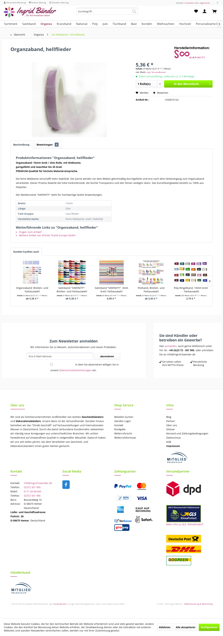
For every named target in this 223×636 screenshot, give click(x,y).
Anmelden (189, 3)
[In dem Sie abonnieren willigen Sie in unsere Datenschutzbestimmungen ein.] (51, 364)
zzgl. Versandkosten (156, 72)
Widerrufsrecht (123, 433)
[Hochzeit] (185, 24)
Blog (168, 417)
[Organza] (46, 24)
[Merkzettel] (196, 11)
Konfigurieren (209, 627)
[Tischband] (119, 24)
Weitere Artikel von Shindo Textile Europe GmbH (45, 235)
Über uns (171, 425)
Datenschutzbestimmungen (75, 370)
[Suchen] (134, 11)
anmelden (171, 346)
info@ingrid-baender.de (38, 483)
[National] (82, 24)
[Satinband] (29, 24)
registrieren (204, 3)
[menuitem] (107, 13)
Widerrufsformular (125, 437)
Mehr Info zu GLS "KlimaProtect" (185, 524)
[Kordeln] (147, 24)
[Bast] (134, 24)
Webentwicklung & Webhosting (198, 604)
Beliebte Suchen (123, 417)
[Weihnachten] (166, 24)
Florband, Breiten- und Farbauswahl (151, 289)
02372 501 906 (32, 495)
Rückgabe (120, 429)
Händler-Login (122, 421)
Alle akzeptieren (185, 627)
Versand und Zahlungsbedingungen (187, 433)
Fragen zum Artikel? (29, 232)
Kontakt (118, 425)
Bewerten (160, 92)
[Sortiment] (11, 24)
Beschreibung (21, 144)
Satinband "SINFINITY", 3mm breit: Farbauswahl (111, 289)
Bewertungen (48, 145)
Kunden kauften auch (26, 251)
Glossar (170, 429)
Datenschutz (173, 437)
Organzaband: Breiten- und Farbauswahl (32, 289)
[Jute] (105, 24)
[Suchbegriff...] (107, 11)
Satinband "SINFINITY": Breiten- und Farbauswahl (72, 289)
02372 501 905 (32, 487)
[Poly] (95, 24)
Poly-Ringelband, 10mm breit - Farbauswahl (191, 289)
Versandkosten (60, 604)
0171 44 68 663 (32, 491)
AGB (168, 441)
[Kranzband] (64, 24)
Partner (170, 421)
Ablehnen (164, 627)
